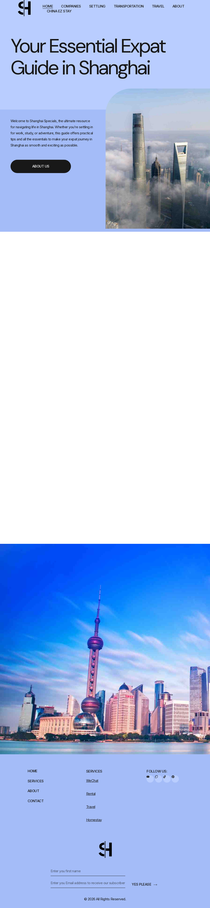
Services (36, 781)
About (178, 6)
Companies (71, 6)
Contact (36, 801)
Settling (97, 6)
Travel (158, 6)
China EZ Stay (59, 11)
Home (48, 6)
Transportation (129, 6)
